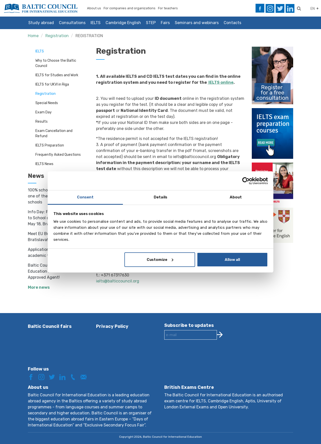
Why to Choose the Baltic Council (55, 63)
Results (41, 121)
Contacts (232, 22)
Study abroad (41, 22)
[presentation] (202, 357)
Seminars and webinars (197, 22)
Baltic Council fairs (50, 326)
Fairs (165, 22)
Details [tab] (160, 197)
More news (39, 287)
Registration (57, 35)
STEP (151, 22)
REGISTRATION (89, 35)
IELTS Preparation (49, 145)
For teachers (168, 8)
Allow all (232, 259)
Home (33, 35)
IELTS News (44, 164)
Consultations (72, 22)
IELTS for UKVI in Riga (52, 84)
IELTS (96, 22)
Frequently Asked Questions (58, 155)
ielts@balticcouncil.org (117, 281)
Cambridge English (123, 22)
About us (94, 8)
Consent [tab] (85, 197)
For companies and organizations (129, 8)
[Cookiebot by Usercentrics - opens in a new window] (246, 181)
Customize (160, 259)
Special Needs (46, 103)
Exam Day (43, 112)
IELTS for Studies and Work (56, 75)
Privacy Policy (112, 326)
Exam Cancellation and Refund (53, 133)
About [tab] (236, 197)
